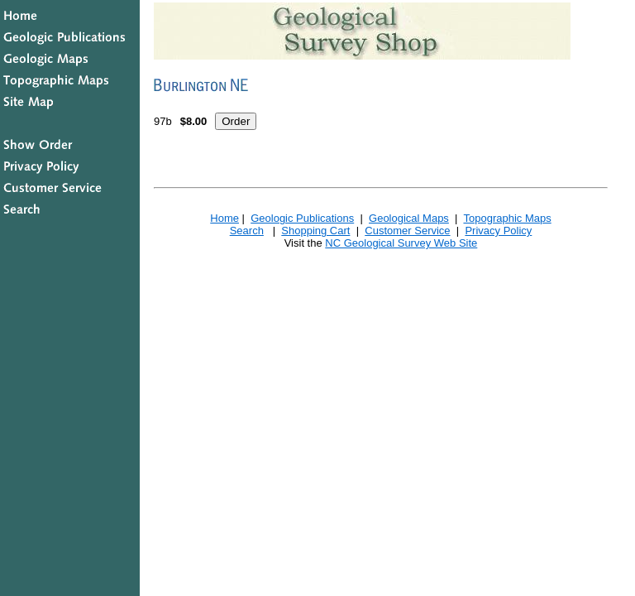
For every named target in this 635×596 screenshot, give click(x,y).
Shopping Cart (315, 230)
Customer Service (407, 230)
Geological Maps (409, 218)
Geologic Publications (302, 218)
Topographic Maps (507, 218)
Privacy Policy (498, 230)
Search (247, 230)
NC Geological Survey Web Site (401, 243)
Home (224, 218)
